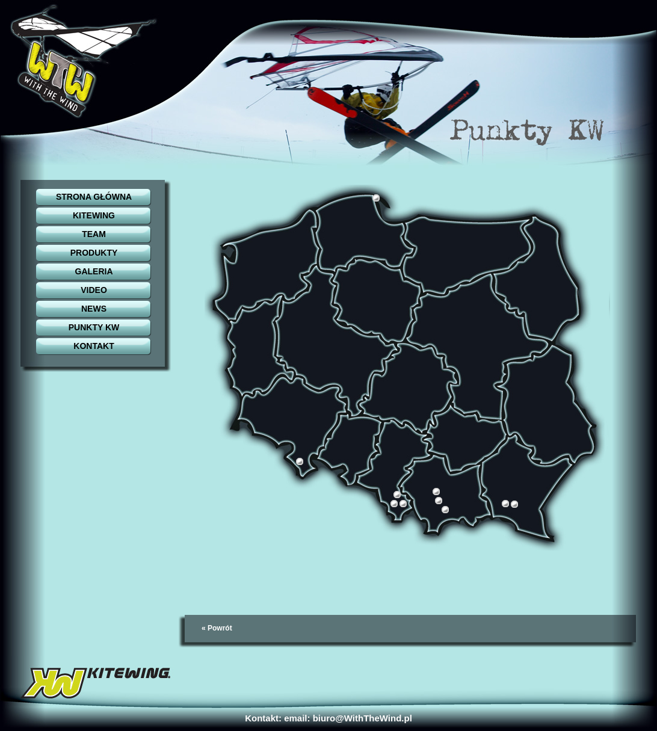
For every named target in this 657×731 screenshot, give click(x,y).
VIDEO (94, 290)
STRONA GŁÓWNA (94, 197)
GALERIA (94, 271)
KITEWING (94, 215)
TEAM (94, 234)
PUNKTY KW (94, 327)
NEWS (93, 308)
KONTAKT (93, 346)
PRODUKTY (94, 253)
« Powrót (217, 628)
